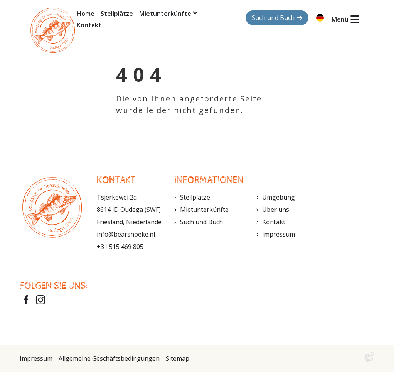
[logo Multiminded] (369, 358)
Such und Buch (201, 222)
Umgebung (278, 197)
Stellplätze (195, 197)
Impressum (278, 234)
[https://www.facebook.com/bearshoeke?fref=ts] (26, 300)
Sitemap (177, 358)
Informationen (209, 180)
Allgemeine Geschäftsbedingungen (109, 358)
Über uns (275, 209)
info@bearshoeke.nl (126, 234)
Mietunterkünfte (204, 209)
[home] (53, 30)
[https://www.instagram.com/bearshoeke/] (40, 300)
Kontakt (273, 222)
